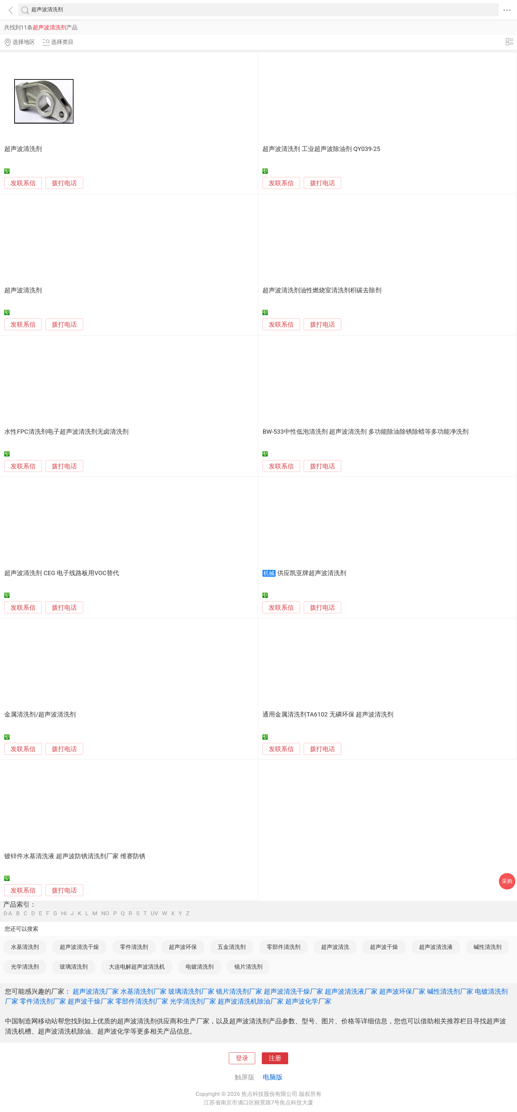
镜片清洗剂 (248, 966)
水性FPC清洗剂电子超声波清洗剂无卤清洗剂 (66, 431)
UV (154, 913)
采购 (507, 881)
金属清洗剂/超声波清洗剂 (40, 714)
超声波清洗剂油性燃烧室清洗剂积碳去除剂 (321, 290)
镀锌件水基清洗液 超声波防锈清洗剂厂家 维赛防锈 (74, 856)
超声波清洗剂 (23, 149)
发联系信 (23, 183)
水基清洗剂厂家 (143, 991)
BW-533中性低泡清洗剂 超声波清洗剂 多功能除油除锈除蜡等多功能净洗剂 (365, 431)
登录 (242, 1058)
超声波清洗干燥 (79, 947)
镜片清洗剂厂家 (239, 991)
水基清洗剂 (25, 947)
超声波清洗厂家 (96, 991)
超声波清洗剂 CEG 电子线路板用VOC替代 (61, 573)
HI (64, 913)
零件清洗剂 (134, 947)
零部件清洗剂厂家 (141, 1001)
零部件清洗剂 (283, 947)
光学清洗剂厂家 (193, 1001)
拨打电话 (64, 183)
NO (105, 913)
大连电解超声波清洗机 (137, 966)
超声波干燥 (384, 947)
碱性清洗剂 (487, 947)
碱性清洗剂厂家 (450, 991)
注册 (275, 1058)
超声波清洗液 (436, 947)
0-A (8, 913)
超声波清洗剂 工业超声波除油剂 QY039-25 (321, 149)
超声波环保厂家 (402, 991)
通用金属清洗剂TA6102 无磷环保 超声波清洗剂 (327, 714)
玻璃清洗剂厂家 (191, 991)
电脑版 (273, 1077)
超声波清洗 (335, 947)
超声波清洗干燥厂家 (293, 991)
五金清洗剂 (232, 947)
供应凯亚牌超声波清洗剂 (311, 573)
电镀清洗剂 (200, 966)
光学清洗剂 (25, 966)
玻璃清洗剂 (74, 966)
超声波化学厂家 (308, 1001)
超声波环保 (183, 947)
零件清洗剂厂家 (43, 1001)
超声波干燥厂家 (91, 1001)
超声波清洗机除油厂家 (251, 1001)
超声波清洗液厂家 (351, 991)
